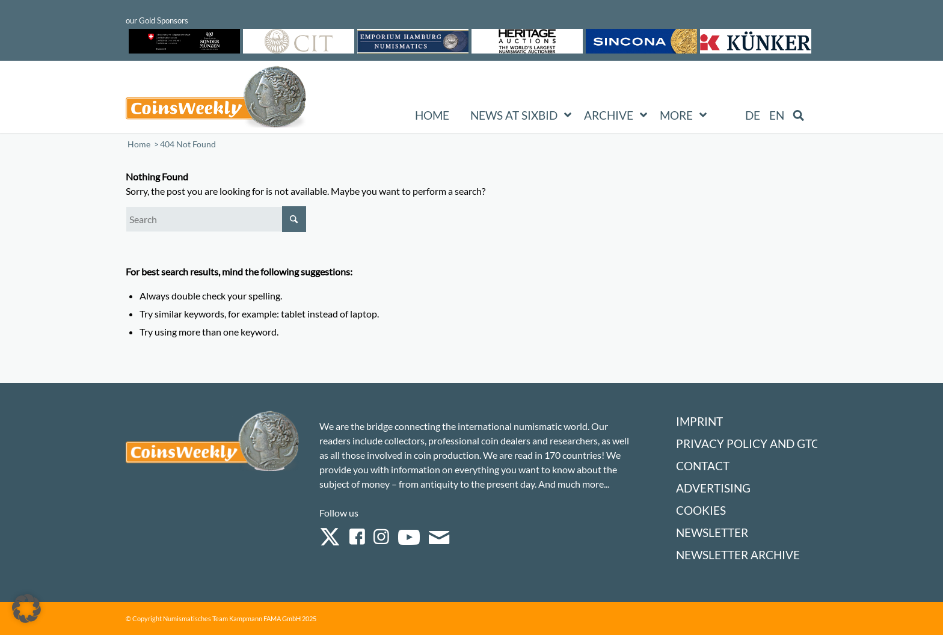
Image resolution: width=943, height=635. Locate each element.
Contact (703, 466)
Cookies (701, 510)
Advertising (713, 488)
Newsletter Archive (738, 555)
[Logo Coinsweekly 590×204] (216, 99)
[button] (26, 608)
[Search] (216, 219)
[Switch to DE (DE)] (752, 115)
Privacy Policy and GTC (747, 443)
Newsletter (712, 532)
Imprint (699, 421)
